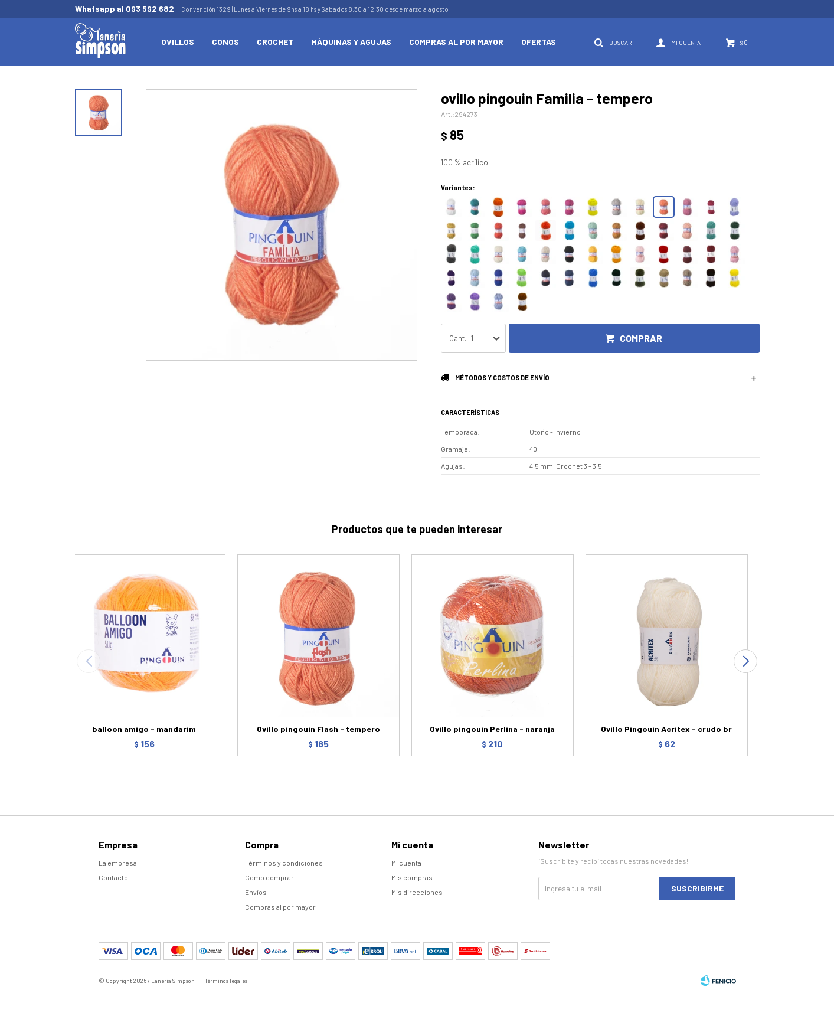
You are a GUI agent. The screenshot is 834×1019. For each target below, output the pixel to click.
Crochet (275, 42)
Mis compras (412, 877)
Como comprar (269, 877)
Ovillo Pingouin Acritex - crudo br (666, 729)
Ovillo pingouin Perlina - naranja (492, 729)
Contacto (113, 877)
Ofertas (538, 42)
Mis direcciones (417, 892)
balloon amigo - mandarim (144, 729)
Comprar (641, 338)
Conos (225, 42)
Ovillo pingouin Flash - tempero (318, 729)
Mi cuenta (406, 862)
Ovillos (177, 42)
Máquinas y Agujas (351, 42)
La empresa (118, 862)
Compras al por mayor (456, 42)
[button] (746, 661)
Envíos (256, 892)
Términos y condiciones (284, 862)
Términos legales (226, 980)
